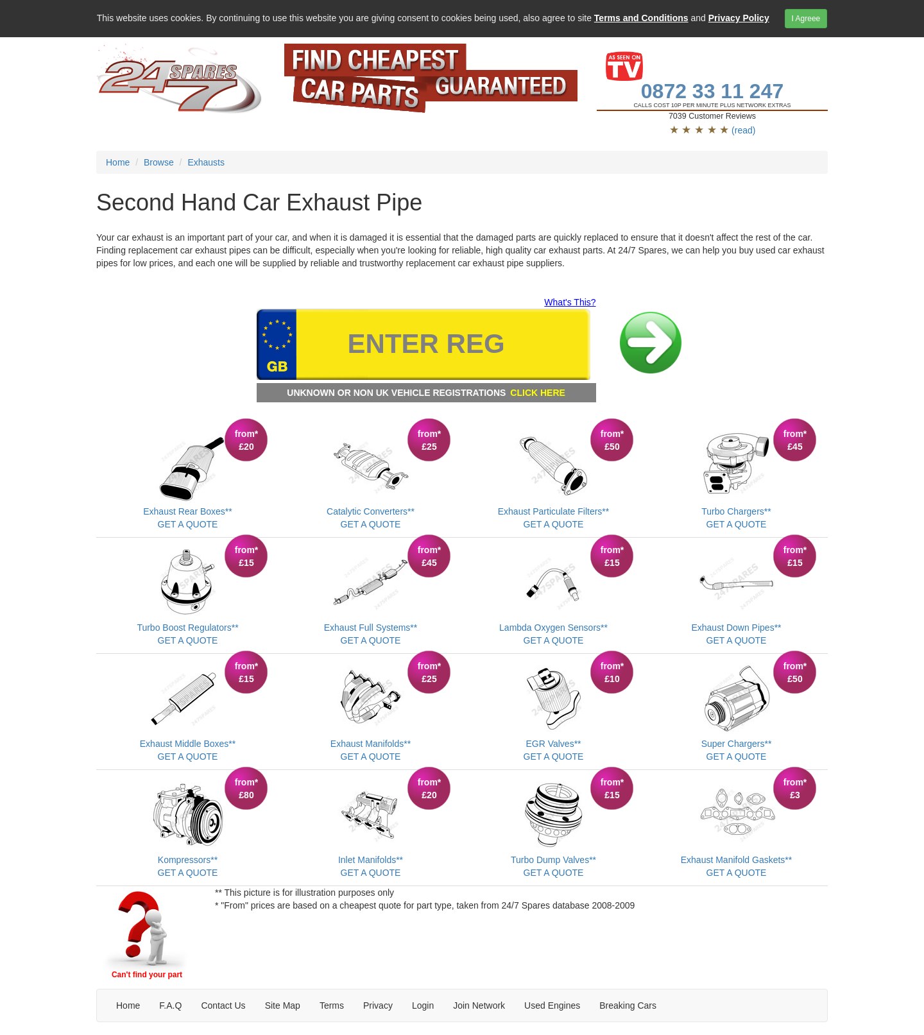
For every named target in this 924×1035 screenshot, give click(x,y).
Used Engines (552, 1005)
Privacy (378, 1005)
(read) (743, 130)
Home (118, 162)
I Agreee (806, 18)
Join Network (479, 1005)
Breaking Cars (627, 1005)
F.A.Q (170, 1005)
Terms (332, 1005)
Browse (159, 162)
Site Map (282, 1005)
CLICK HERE (537, 393)
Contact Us (223, 1005)
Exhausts (206, 162)
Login (423, 1005)
